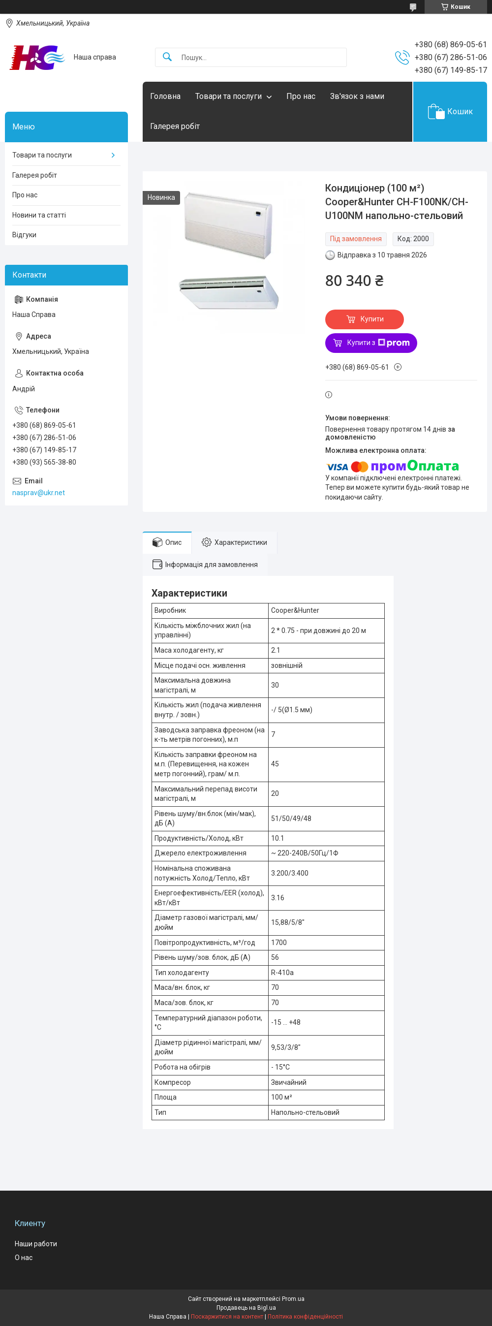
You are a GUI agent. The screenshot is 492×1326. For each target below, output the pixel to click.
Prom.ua (293, 1298)
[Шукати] (167, 57)
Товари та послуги (228, 96)
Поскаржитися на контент (227, 1316)
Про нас (300, 96)
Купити (372, 319)
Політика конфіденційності (305, 1316)
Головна (165, 96)
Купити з (378, 343)
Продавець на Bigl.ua (246, 1307)
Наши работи (36, 1244)
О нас (23, 1258)
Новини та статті (39, 215)
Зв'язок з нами (357, 96)
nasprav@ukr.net (38, 493)
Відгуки (24, 235)
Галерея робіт (175, 126)
